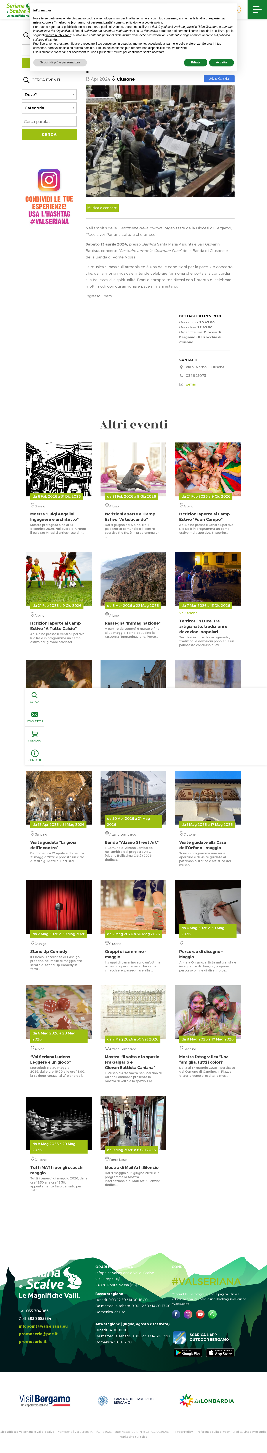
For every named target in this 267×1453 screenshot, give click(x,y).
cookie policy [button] (153, 22)
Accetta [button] (221, 62)
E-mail (191, 384)
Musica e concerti (102, 208)
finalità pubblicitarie (58, 35)
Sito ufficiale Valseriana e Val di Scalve (27, 1431)
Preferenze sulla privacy (213, 1431)
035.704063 (37, 1310)
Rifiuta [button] (195, 62)
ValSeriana (208, 622)
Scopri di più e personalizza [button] (60, 62)
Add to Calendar (219, 78)
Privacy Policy (183, 1431)
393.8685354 (39, 1318)
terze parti (100, 26)
